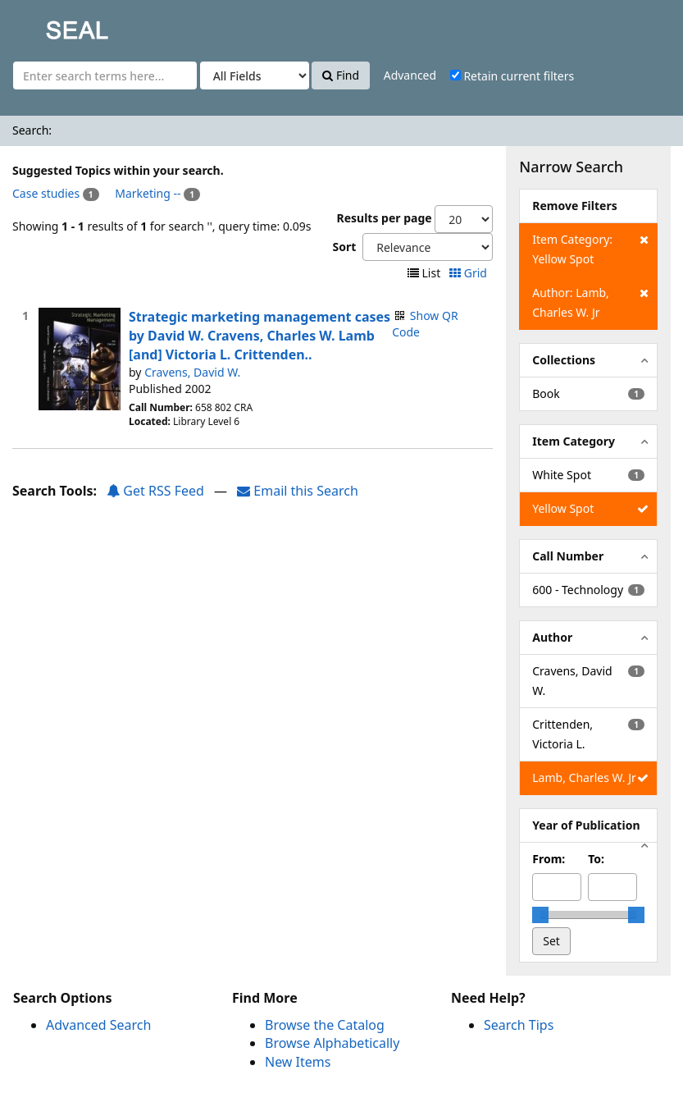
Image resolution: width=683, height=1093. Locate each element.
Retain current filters (512, 76)
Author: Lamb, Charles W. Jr (590, 301)
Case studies (46, 193)
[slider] (540, 915)
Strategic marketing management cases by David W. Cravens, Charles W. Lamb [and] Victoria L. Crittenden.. (259, 336)
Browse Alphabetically (332, 1043)
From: (548, 859)
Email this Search (297, 491)
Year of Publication (586, 825)
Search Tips (518, 1025)
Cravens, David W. (192, 372)
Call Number (567, 556)
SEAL (44, 25)
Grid (469, 273)
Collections (563, 360)
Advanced (410, 75)
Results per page (383, 218)
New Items (297, 1062)
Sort (344, 246)
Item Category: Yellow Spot (590, 248)
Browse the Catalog (325, 1025)
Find (340, 75)
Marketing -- (147, 193)
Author (552, 637)
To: (596, 859)
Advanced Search (98, 1025)
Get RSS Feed (155, 491)
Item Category (573, 441)
